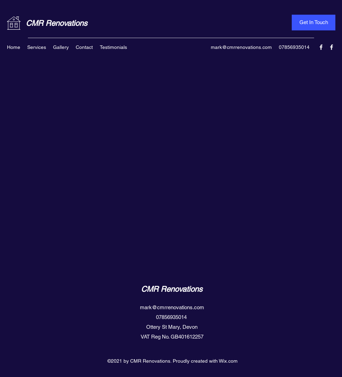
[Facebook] (321, 47)
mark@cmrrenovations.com (241, 47)
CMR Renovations (56, 23)
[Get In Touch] (313, 22)
